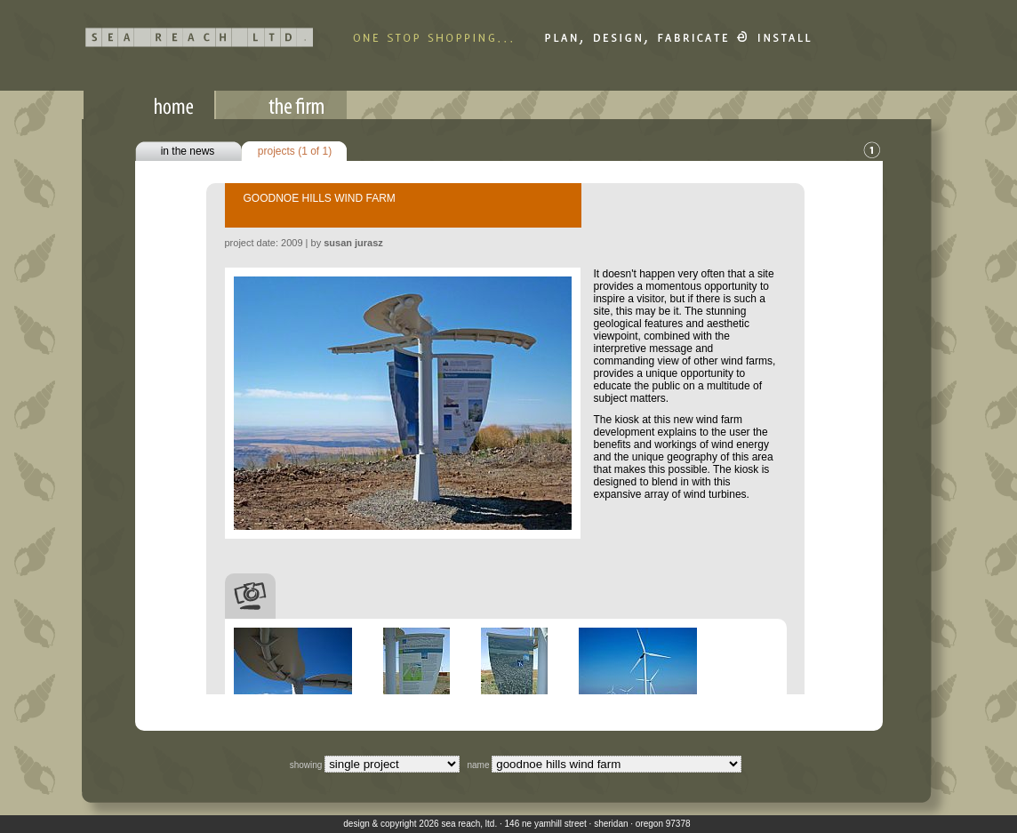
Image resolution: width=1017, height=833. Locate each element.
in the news (188, 151)
